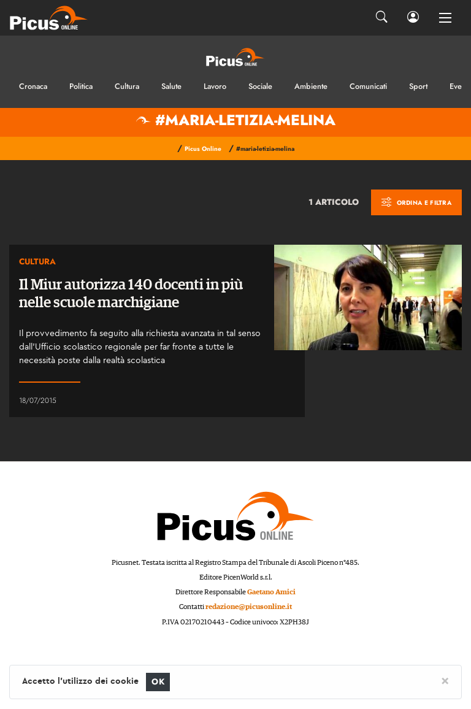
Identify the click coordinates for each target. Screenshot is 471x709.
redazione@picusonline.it (248, 607)
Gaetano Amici (271, 592)
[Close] (445, 680)
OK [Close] (157, 682)
